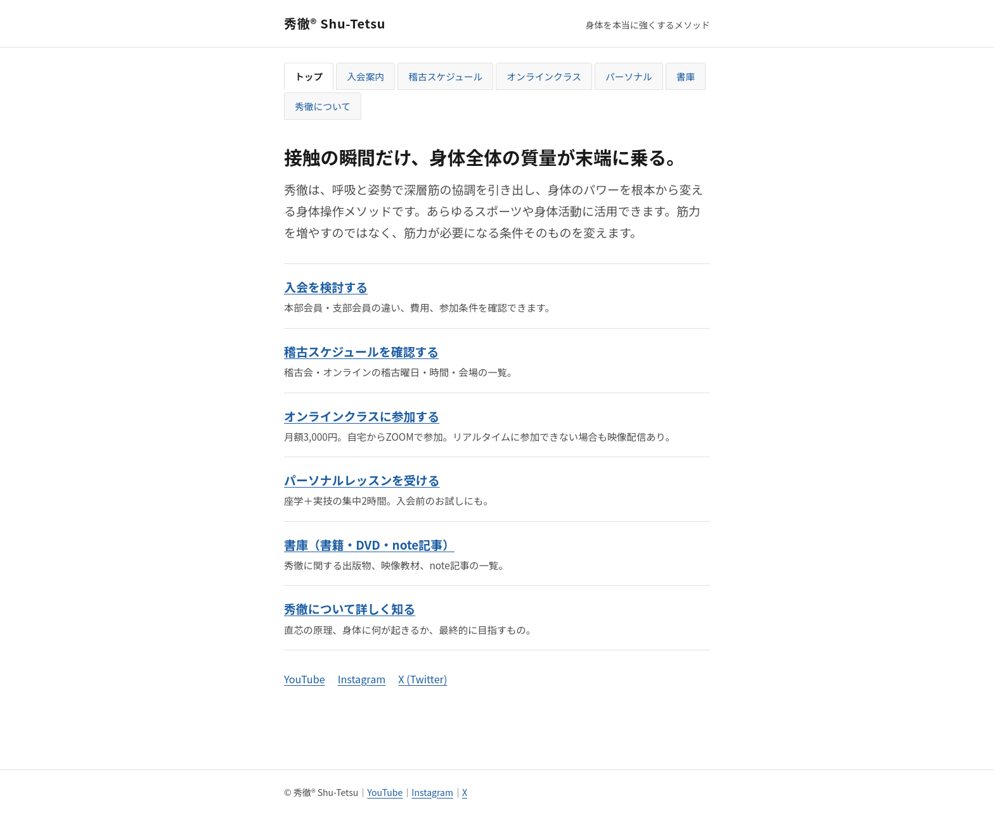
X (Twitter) (422, 678)
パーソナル (628, 76)
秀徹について (323, 106)
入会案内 (365, 76)
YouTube (304, 678)
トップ (309, 76)
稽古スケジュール (445, 76)
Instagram (362, 678)
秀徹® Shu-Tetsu (334, 23)
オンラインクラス (544, 76)
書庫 (685, 76)
